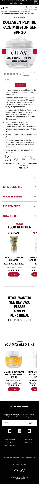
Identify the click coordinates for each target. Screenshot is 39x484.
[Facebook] (9, 431)
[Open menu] (35, 8)
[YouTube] (29, 431)
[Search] (31, 8)
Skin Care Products (14, 11)
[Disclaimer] (19, 177)
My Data (16, 464)
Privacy (23, 464)
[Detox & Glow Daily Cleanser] (14, 245)
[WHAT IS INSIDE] (19, 196)
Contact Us (29, 442)
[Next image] (35, 51)
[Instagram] (19, 431)
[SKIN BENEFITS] (19, 187)
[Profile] (26, 8)
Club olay (28, 439)
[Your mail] (14, 423)
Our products (10, 439)
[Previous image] (4, 51)
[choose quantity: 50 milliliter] (20, 80)
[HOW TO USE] (19, 216)
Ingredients (10, 442)
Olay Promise (10, 445)
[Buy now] (20, 85)
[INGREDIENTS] (19, 206)
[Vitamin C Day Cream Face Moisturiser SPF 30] (14, 359)
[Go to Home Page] (4, 8)
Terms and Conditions (28, 458)
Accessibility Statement (11, 458)
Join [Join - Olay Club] (32, 423)
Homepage (4, 11)
